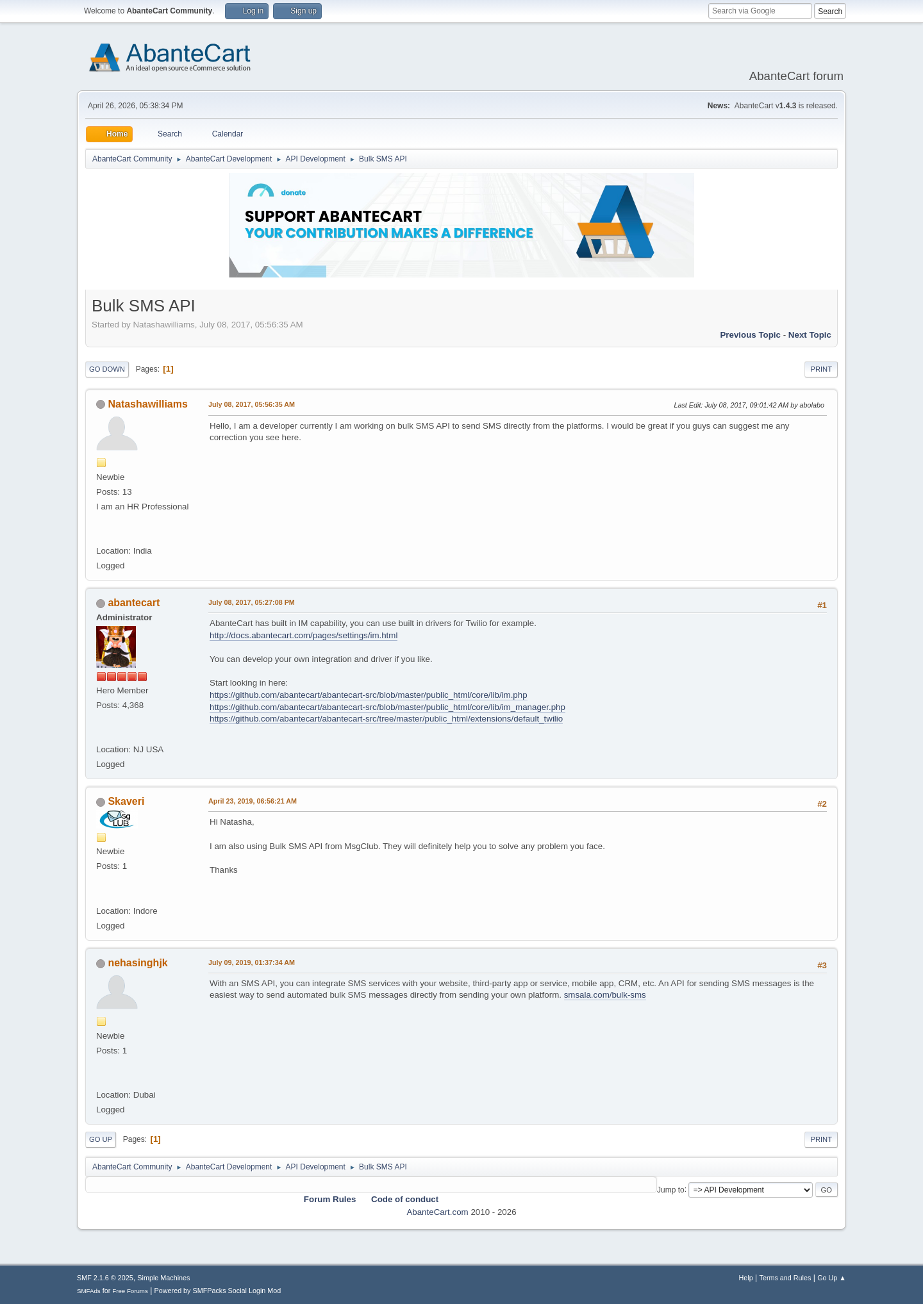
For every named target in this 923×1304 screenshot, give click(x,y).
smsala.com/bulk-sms (605, 995)
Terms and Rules (785, 1278)
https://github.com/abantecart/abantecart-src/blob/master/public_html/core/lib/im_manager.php (387, 707)
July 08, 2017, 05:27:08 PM (251, 602)
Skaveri (126, 801)
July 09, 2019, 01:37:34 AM (251, 962)
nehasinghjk (137, 962)
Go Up (100, 1139)
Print (821, 369)
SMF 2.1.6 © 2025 (105, 1278)
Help (746, 1278)
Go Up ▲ (831, 1278)
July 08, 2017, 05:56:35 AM (251, 404)
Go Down (107, 369)
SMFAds (89, 1290)
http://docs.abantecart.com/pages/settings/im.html (303, 635)
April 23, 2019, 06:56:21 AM (252, 801)
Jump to (671, 1189)
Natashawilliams (147, 404)
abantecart (134, 602)
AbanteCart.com (437, 1212)
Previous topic (750, 335)
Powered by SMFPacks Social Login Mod (217, 1290)
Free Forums (130, 1290)
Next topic (809, 335)
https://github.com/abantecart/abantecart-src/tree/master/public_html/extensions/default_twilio (386, 718)
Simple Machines (163, 1278)
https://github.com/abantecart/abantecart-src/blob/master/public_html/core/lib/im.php (369, 695)
